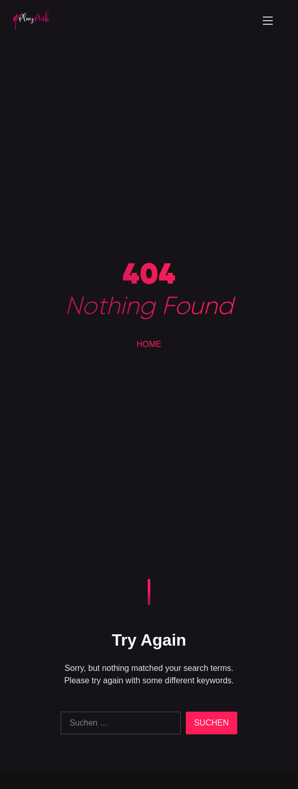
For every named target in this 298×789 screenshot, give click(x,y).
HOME (149, 344)
